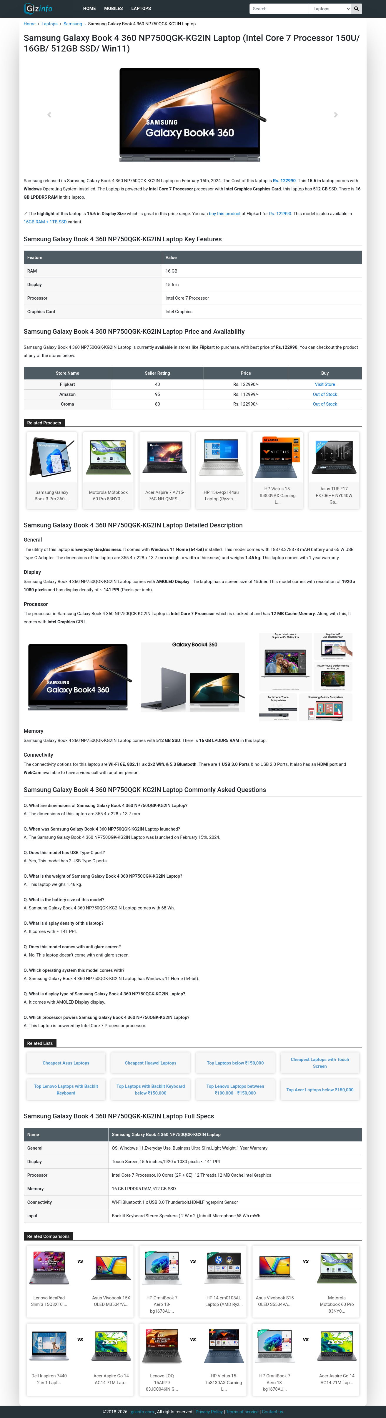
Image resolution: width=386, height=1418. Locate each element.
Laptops (141, 8)
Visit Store (325, 384)
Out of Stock (325, 394)
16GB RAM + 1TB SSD (46, 222)
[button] (49, 115)
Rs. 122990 (280, 213)
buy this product (224, 213)
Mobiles (113, 8)
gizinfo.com (142, 1411)
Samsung (73, 23)
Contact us (272, 1411)
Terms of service (242, 1411)
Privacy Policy (209, 1411)
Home (89, 8)
